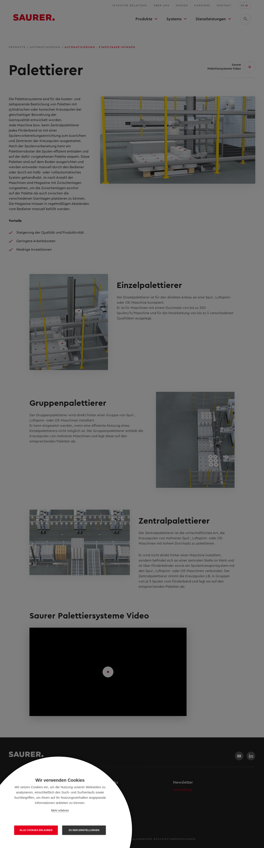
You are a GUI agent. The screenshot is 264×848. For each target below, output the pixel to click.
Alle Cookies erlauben (36, 830)
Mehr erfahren (60, 810)
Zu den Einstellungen (84, 830)
